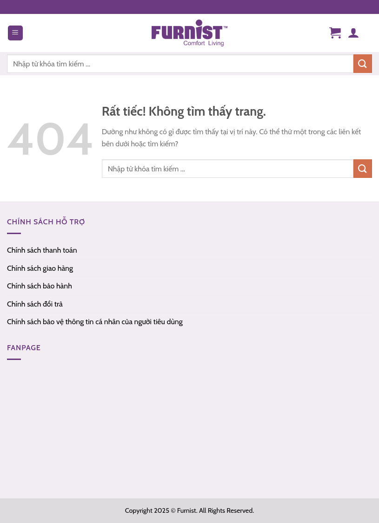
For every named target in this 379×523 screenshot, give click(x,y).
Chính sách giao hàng (40, 268)
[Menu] (15, 33)
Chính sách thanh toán (42, 250)
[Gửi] (362, 168)
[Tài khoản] (353, 33)
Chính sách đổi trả (35, 304)
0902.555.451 (189, 6)
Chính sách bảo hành (39, 285)
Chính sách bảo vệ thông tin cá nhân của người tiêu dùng (95, 321)
